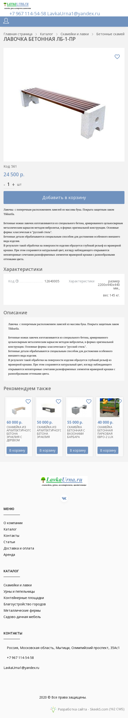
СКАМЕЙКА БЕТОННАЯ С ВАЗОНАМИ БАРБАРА (76, 432)
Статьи (9, 542)
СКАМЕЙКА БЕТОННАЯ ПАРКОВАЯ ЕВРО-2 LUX (105, 432)
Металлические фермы (22, 610)
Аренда (9, 554)
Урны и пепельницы (19, 591)
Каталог (10, 529)
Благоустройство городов (25, 604)
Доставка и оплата (19, 548)
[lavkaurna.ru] (18, 5)
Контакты (11, 535)
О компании (13, 523)
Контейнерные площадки (24, 597)
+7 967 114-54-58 (28, 13)
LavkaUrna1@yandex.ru (73, 13)
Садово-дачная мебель (22, 616)
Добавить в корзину (64, 197)
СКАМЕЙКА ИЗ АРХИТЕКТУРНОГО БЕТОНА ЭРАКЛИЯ (49, 432)
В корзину (17, 450)
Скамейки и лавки (18, 585)
